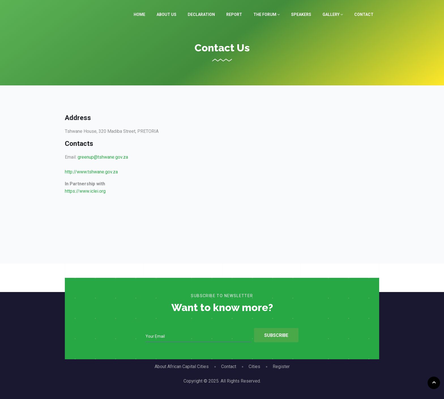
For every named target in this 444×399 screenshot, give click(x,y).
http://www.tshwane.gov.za (91, 172)
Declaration (201, 14)
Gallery (333, 14)
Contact (363, 14)
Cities (254, 366)
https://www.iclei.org (85, 191)
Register (281, 366)
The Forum (266, 14)
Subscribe (276, 335)
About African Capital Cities (182, 366)
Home (139, 14)
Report (234, 14)
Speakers (301, 14)
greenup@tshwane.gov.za (103, 157)
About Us (166, 14)
